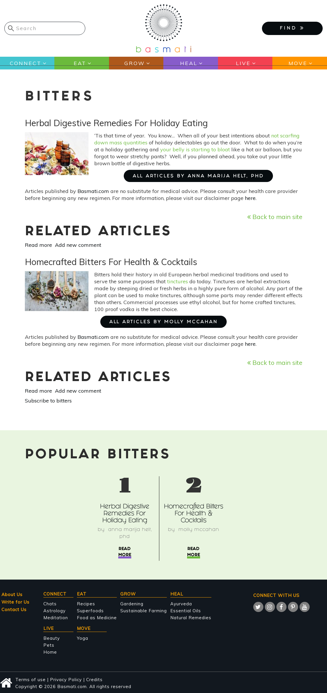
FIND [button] (292, 28)
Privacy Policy (66, 679)
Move (298, 63)
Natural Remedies (190, 617)
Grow (134, 63)
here (250, 198)
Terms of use (30, 679)
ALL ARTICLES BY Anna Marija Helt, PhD (198, 176)
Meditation (55, 617)
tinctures (177, 281)
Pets (48, 645)
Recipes (86, 603)
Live (243, 63)
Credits (94, 679)
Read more (38, 245)
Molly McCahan (198, 530)
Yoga (82, 638)
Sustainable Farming (143, 610)
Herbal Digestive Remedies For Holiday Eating (124, 514)
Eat (80, 63)
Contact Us (14, 609)
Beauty (51, 638)
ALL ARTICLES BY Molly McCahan (163, 322)
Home (50, 652)
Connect (25, 63)
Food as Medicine (97, 617)
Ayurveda (181, 603)
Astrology (54, 610)
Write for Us (15, 602)
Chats (50, 603)
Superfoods (90, 610)
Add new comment (78, 245)
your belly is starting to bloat (195, 149)
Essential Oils (185, 610)
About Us (12, 594)
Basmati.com (93, 191)
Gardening (131, 603)
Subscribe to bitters (48, 400)
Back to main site (274, 216)
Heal (188, 63)
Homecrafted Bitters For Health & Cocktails (193, 514)
